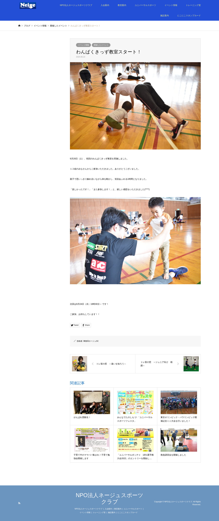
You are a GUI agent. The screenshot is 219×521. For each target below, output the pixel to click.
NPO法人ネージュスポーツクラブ (76, 5)
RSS (19, 503)
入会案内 (105, 5)
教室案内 (122, 5)
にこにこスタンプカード (189, 15)
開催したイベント (101, 45)
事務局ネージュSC (91, 341)
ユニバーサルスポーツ (145, 5)
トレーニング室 (193, 5)
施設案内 (164, 15)
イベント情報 (171, 5)
